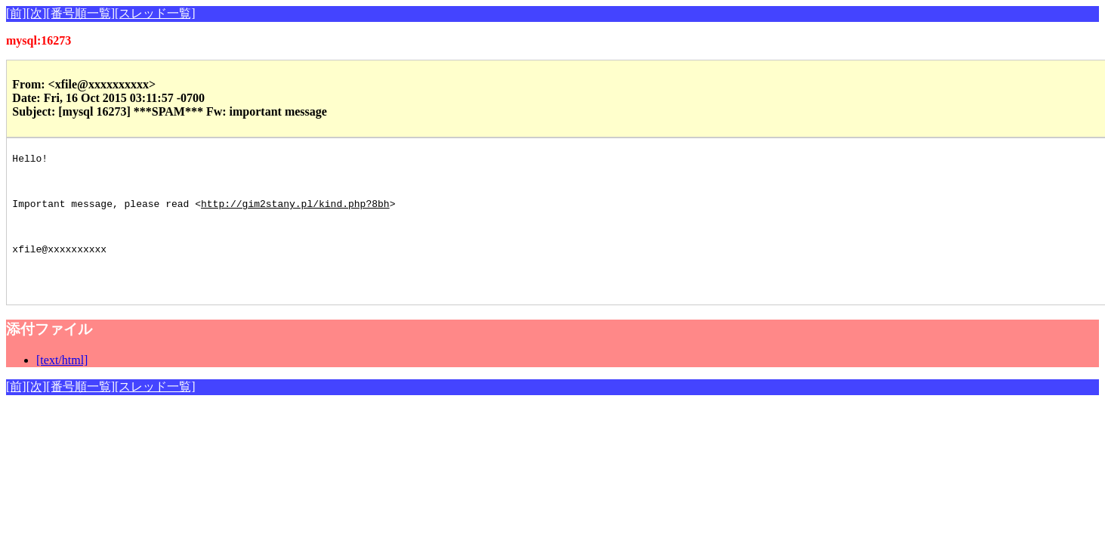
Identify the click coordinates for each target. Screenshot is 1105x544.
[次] (36, 13)
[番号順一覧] (80, 13)
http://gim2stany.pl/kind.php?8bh (295, 214)
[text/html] (62, 387)
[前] (16, 13)
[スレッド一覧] (155, 13)
